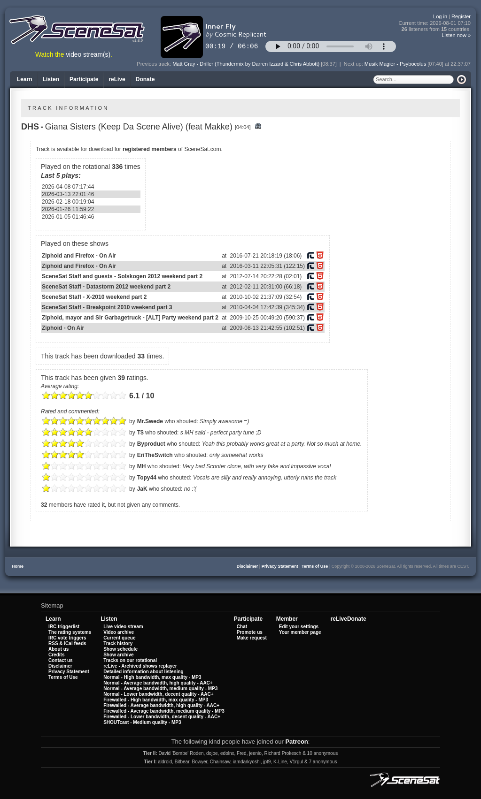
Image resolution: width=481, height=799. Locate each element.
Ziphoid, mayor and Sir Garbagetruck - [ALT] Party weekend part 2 (130, 317)
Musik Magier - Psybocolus (395, 64)
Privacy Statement (280, 566)
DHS (30, 126)
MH (141, 466)
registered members (150, 149)
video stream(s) (88, 54)
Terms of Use (315, 566)
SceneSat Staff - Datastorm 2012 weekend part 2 (106, 286)
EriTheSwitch (155, 455)
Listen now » (456, 35)
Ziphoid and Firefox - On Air (79, 255)
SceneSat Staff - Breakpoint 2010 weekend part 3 (107, 307)
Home (17, 566)
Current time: (435, 23)
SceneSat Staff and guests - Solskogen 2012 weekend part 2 (122, 276)
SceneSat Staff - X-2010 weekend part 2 (94, 297)
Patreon (296, 741)
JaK (142, 489)
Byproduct (151, 444)
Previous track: (154, 64)
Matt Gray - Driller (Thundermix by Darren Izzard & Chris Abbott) (245, 64)
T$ (140, 432)
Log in (440, 16)
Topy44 (146, 477)
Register (461, 16)
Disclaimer (247, 566)
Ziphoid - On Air (63, 328)
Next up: (354, 64)
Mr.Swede (150, 421)
